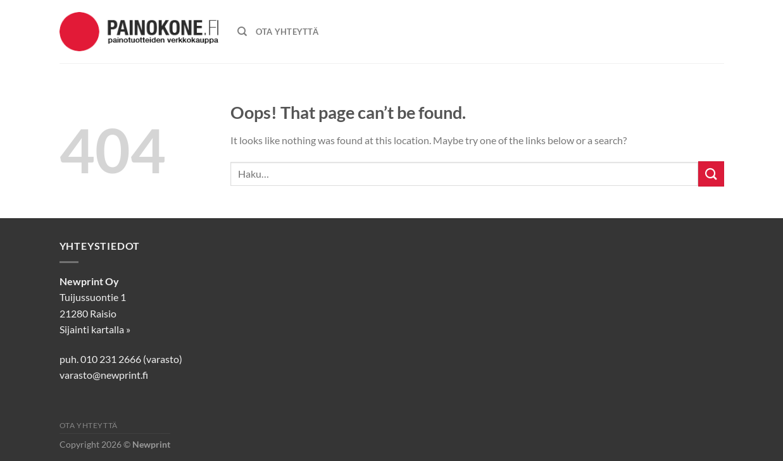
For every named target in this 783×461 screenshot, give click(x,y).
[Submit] (710, 173)
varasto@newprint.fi (104, 375)
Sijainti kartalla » (95, 329)
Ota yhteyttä (89, 425)
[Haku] (242, 32)
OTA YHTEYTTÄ (287, 32)
